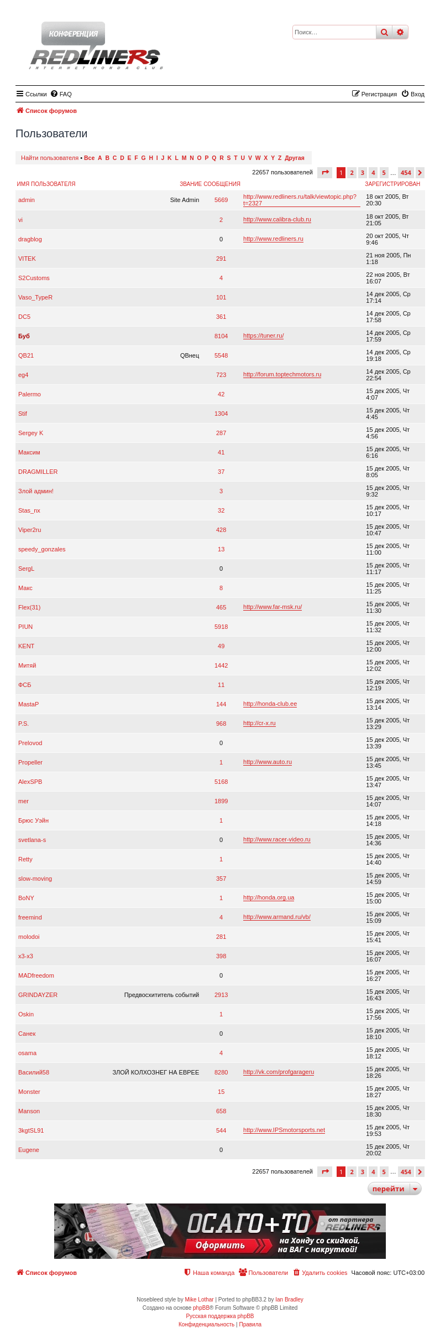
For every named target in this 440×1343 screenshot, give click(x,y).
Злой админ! (36, 491)
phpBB (201, 1308)
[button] (324, 172)
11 (221, 684)
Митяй (27, 665)
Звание (191, 184)
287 (221, 433)
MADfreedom (36, 975)
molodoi (29, 936)
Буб (24, 336)
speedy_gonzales (42, 549)
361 (221, 316)
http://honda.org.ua (268, 897)
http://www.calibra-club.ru (277, 219)
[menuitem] (61, 94)
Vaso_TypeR (35, 297)
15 (221, 1091)
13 (221, 549)
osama (27, 1053)
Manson (29, 1111)
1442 (221, 665)
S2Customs (34, 278)
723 (221, 374)
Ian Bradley (289, 1299)
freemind (30, 917)
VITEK (27, 258)
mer (23, 801)
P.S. (23, 723)
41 (221, 452)
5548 (221, 355)
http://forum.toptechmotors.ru (282, 374)
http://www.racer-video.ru (277, 839)
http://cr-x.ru (259, 723)
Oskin (26, 1014)
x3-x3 (25, 956)
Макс (25, 588)
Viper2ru (29, 529)
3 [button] (362, 172)
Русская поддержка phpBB (220, 1316)
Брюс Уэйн (33, 820)
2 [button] (351, 172)
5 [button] (384, 172)
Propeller (30, 762)
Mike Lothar (199, 1299)
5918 (221, 626)
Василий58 (33, 1072)
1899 (221, 801)
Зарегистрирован (392, 184)
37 (221, 471)
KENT (26, 646)
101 (221, 297)
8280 (221, 1072)
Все (89, 158)
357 (221, 878)
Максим (29, 452)
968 (221, 723)
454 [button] (406, 172)
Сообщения (221, 184)
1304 (221, 413)
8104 (221, 336)
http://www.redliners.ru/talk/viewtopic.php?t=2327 (300, 199)
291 (221, 258)
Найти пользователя (49, 157)
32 (221, 510)
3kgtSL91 (31, 1130)
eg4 (23, 374)
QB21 (26, 355)
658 (221, 1111)
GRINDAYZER (37, 994)
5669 (221, 200)
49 (221, 646)
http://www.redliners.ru (273, 238)
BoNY (26, 898)
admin (26, 200)
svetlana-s (32, 839)
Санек (26, 1033)
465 (221, 607)
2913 (221, 994)
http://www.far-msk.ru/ (272, 606)
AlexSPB (30, 781)
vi (20, 219)
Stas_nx (29, 510)
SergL (26, 568)
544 (221, 1130)
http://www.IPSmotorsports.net (284, 1130)
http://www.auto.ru (267, 761)
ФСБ (25, 684)
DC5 (24, 316)
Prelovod (30, 743)
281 (221, 936)
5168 (221, 781)
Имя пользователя (46, 184)
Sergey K (30, 433)
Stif (22, 413)
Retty (25, 859)
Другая (295, 158)
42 (221, 394)
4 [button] (373, 172)
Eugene (28, 1149)
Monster (29, 1091)
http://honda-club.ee (270, 703)
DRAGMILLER (38, 471)
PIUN (25, 626)
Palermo (29, 394)
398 (221, 956)
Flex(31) (29, 607)
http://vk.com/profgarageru (278, 1071)
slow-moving (35, 878)
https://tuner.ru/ (263, 335)
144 (221, 704)
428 (221, 529)
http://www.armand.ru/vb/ (277, 916)
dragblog (30, 239)
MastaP (28, 704)
